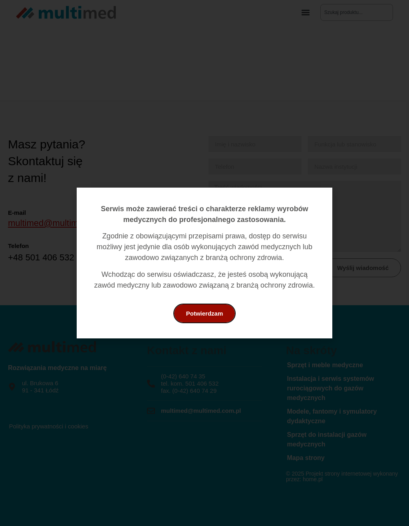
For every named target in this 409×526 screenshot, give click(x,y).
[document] (204, 263)
